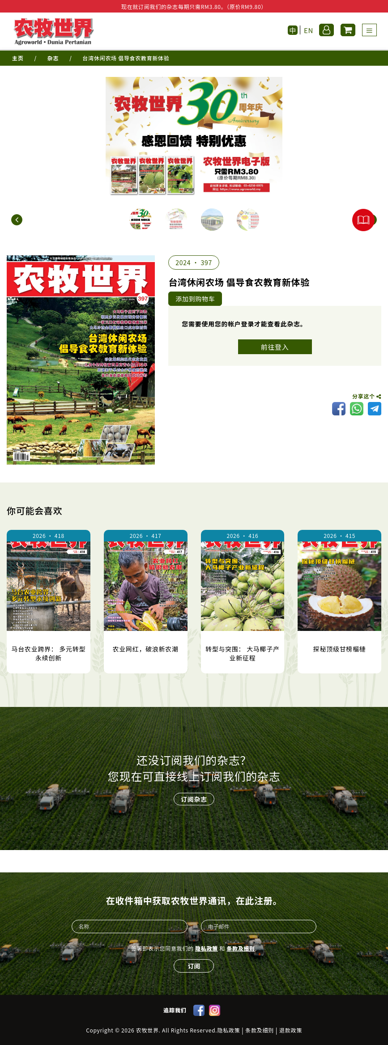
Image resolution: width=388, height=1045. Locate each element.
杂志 (53, 58)
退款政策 (290, 1030)
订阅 (194, 965)
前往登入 (275, 346)
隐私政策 (206, 948)
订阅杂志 (194, 799)
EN (308, 30)
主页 (17, 58)
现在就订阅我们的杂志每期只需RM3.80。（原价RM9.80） (194, 6)
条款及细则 (240, 948)
